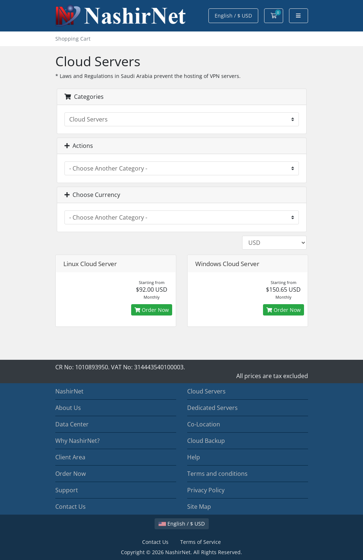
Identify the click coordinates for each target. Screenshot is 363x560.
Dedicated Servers (212, 408)
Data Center (72, 424)
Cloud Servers (206, 391)
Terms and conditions (217, 474)
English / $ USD (233, 15)
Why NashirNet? (77, 441)
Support (66, 490)
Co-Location (203, 424)
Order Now (151, 309)
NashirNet (69, 391)
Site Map (199, 507)
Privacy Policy (206, 490)
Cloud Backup (206, 441)
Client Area (70, 457)
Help (193, 457)
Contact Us (70, 507)
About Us (68, 408)
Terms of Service (200, 541)
